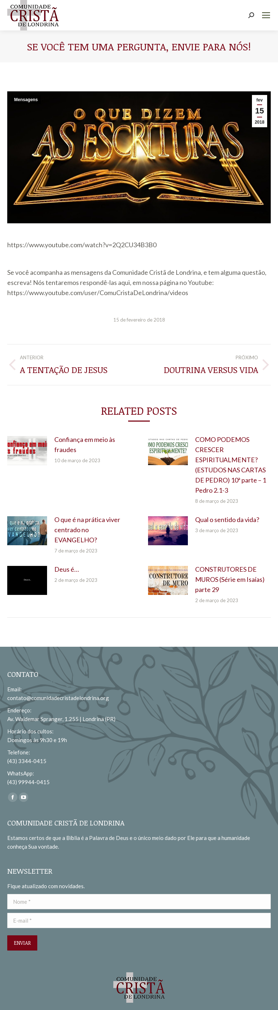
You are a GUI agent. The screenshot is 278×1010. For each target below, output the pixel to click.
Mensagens (26, 99)
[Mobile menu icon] (266, 15)
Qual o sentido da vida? (227, 519)
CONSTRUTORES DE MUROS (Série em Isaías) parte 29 (230, 579)
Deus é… (66, 569)
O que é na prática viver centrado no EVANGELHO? (87, 530)
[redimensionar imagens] (27, 450)
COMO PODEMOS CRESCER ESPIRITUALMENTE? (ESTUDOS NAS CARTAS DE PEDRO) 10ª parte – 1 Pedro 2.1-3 (230, 464)
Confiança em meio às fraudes (84, 444)
